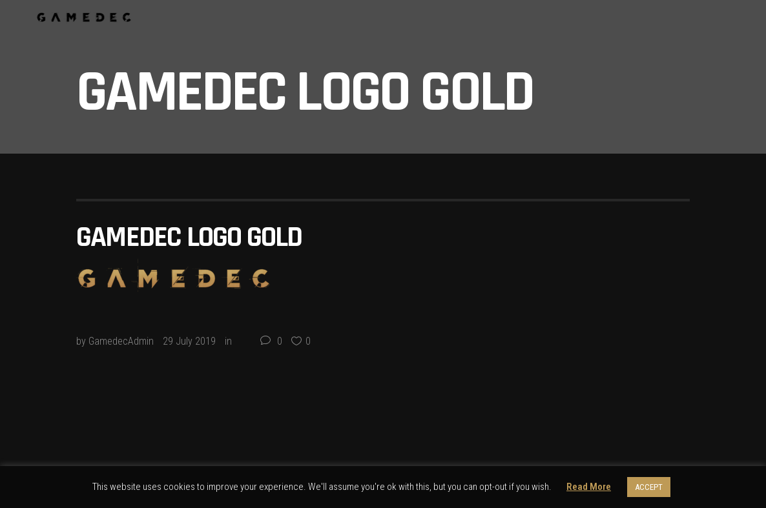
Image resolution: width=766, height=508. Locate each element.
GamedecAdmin (121, 341)
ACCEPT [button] (649, 487)
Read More (588, 487)
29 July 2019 (189, 341)
